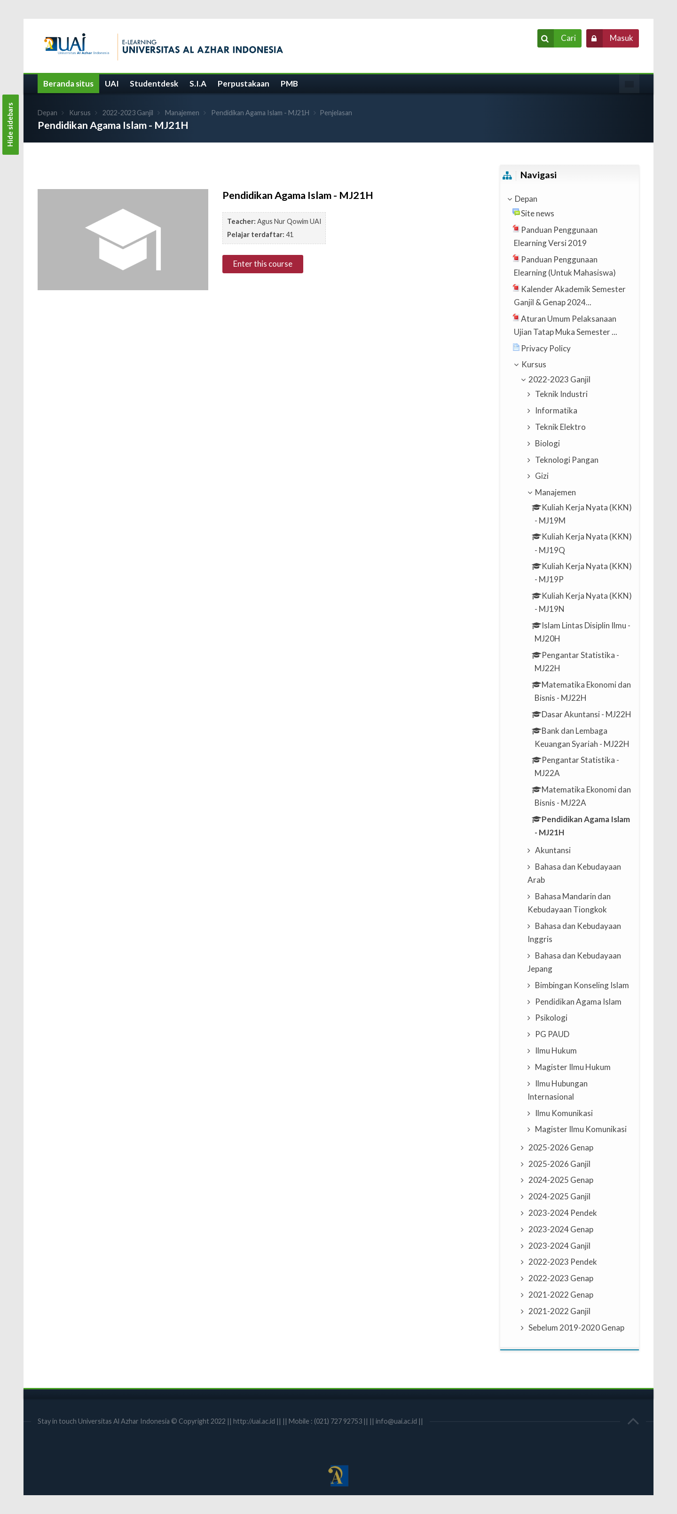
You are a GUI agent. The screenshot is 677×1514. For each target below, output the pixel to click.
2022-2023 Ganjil (127, 113)
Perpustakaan (243, 83)
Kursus (80, 113)
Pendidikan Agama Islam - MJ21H (260, 113)
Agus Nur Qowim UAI (289, 221)
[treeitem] (569, 199)
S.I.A (197, 83)
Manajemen (182, 113)
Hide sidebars (10, 125)
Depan (47, 113)
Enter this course (262, 264)
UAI (112, 83)
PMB (289, 83)
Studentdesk (154, 83)
